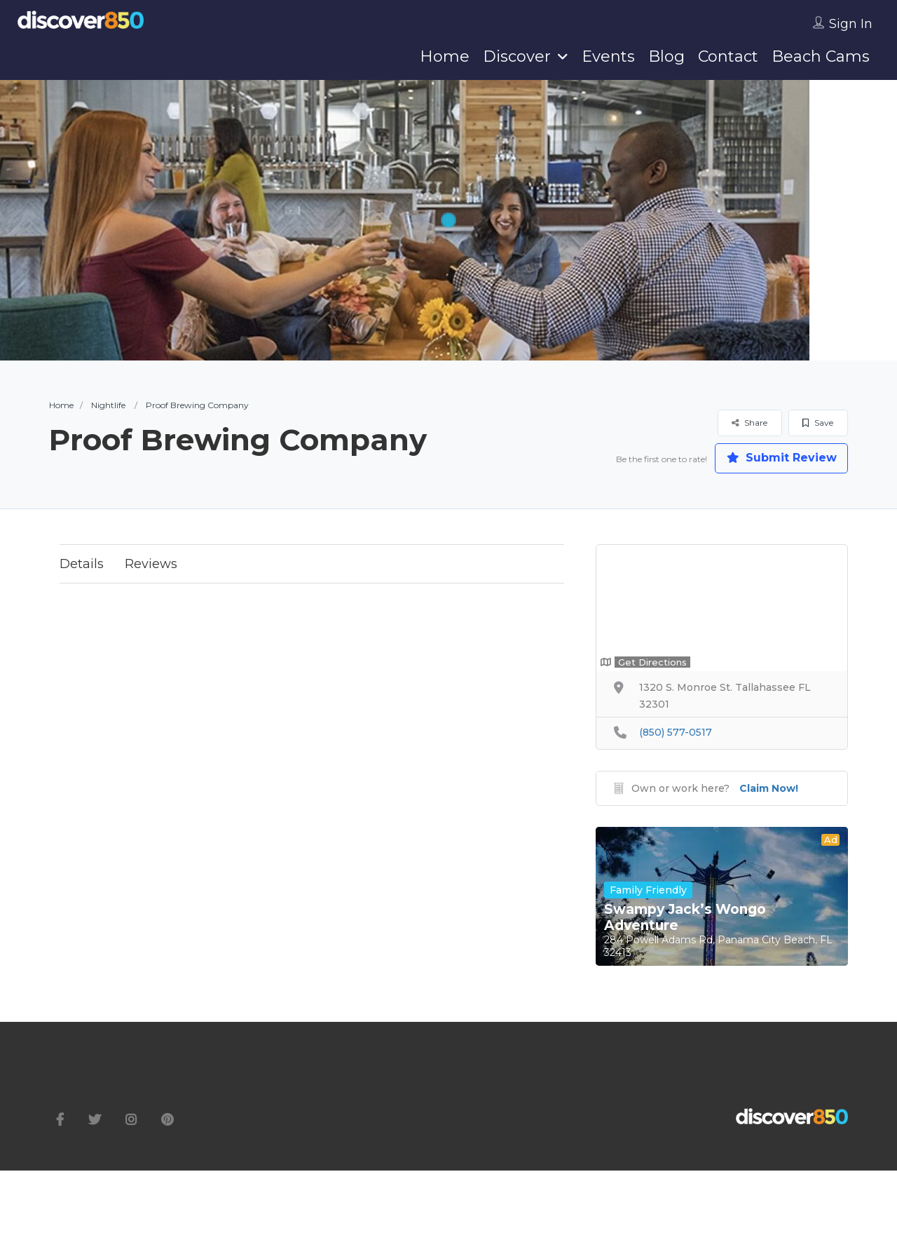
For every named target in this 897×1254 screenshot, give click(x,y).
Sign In (850, 24)
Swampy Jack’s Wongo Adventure (685, 917)
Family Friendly (648, 890)
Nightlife (108, 405)
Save (817, 422)
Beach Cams (821, 56)
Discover (517, 56)
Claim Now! (768, 788)
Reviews (151, 564)
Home (445, 56)
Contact (728, 56)
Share (749, 422)
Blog (666, 56)
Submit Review (781, 458)
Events (608, 56)
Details (82, 564)
